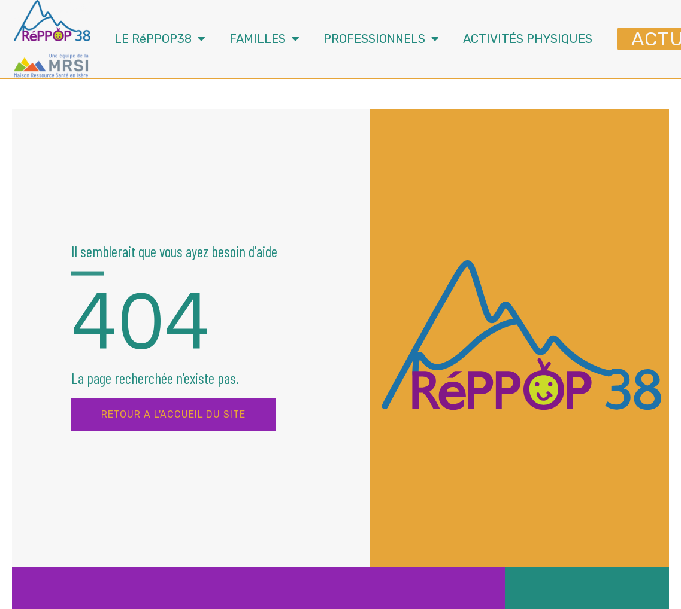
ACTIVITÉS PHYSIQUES (527, 39)
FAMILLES (264, 39)
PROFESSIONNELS (381, 39)
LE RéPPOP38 (159, 39)
